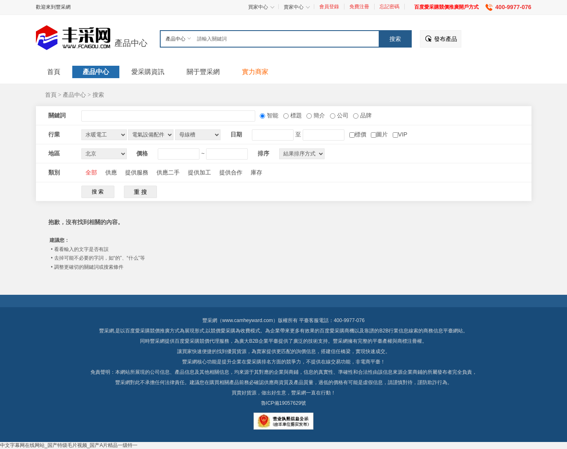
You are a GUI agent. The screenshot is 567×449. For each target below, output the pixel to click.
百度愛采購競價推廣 (147, 331)
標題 (295, 115)
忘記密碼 (389, 7)
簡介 (318, 115)
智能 (271, 115)
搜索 (98, 94)
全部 (91, 172)
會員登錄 (329, 7)
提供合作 (230, 172)
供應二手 (168, 172)
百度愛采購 (187, 341)
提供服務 (136, 172)
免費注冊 (359, 7)
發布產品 (445, 39)
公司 (342, 115)
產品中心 (130, 43)
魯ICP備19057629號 (283, 403)
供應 (111, 172)
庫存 (256, 172)
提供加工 (199, 172)
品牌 (365, 115)
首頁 (51, 94)
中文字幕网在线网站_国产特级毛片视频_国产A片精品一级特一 (69, 445)
